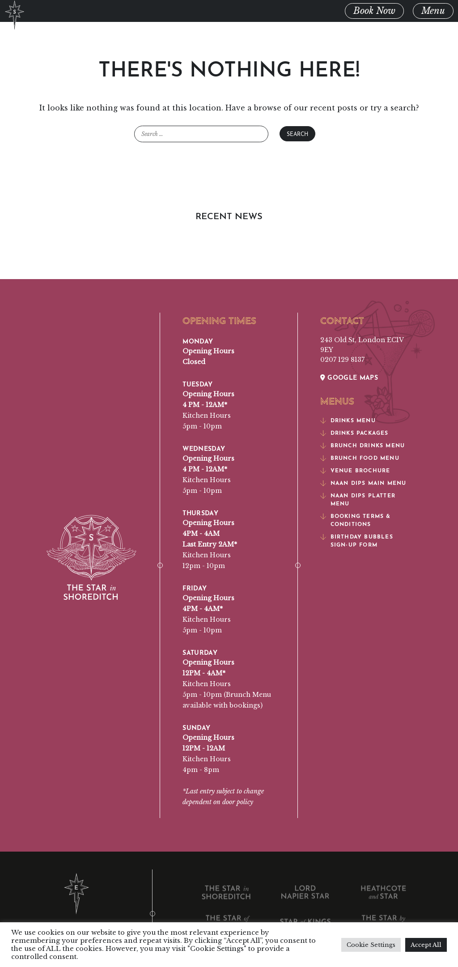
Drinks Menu (348, 420)
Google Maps (349, 376)
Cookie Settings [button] (371, 945)
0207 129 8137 (342, 360)
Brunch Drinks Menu (362, 445)
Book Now (374, 10)
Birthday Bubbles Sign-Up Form (356, 540)
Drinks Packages (354, 432)
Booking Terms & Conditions (355, 519)
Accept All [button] (426, 945)
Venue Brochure (355, 470)
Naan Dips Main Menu (363, 482)
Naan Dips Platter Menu (357, 499)
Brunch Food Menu (359, 457)
